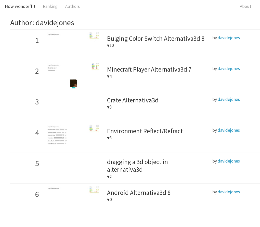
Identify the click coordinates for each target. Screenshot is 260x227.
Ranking (50, 6)
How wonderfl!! (20, 6)
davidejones (229, 38)
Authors (72, 6)
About (245, 6)
